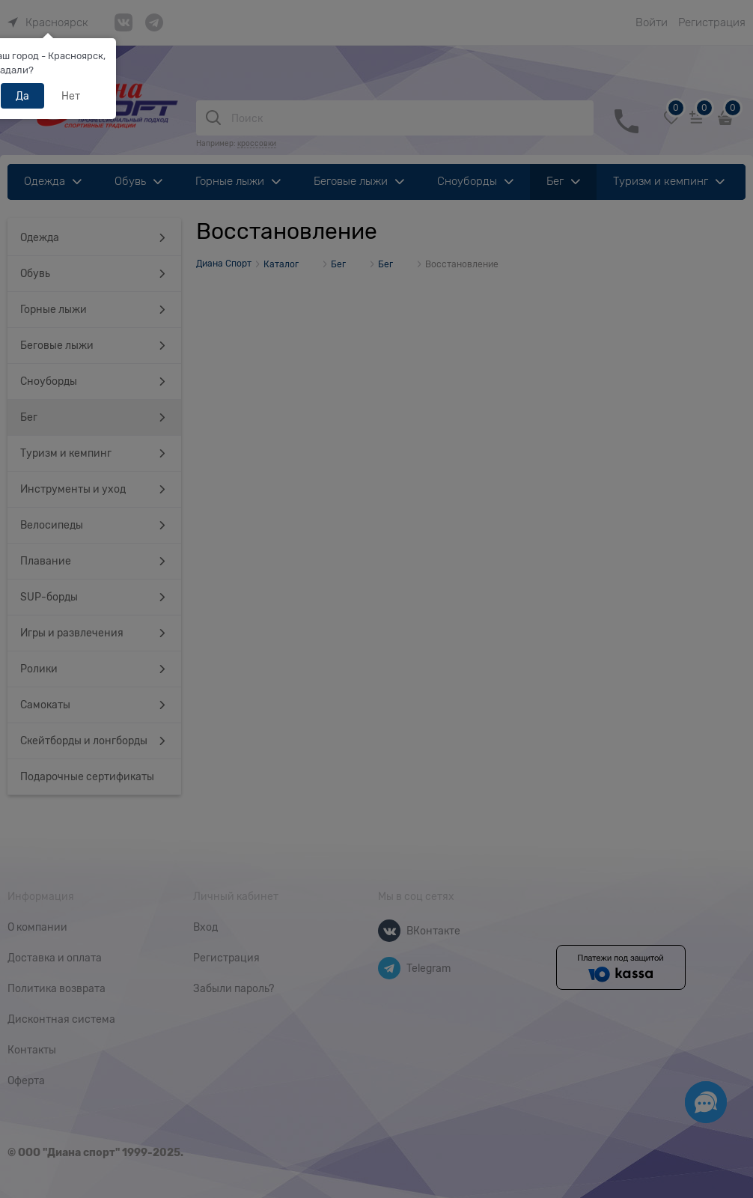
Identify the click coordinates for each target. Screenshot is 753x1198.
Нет (70, 96)
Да (22, 96)
